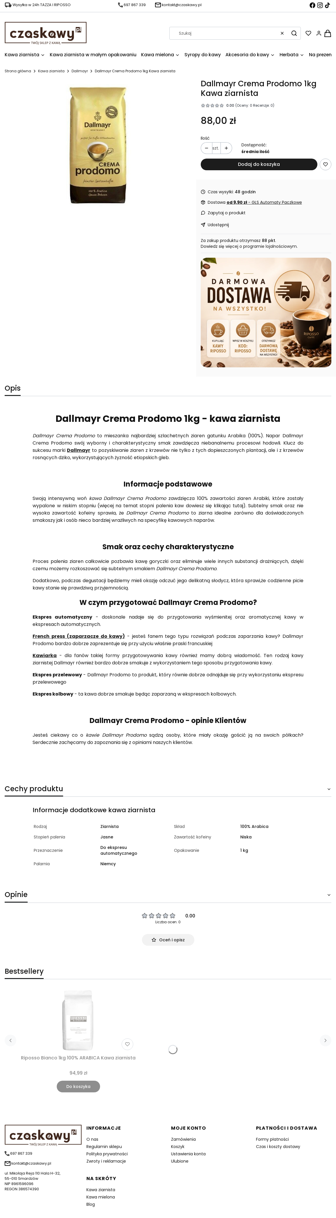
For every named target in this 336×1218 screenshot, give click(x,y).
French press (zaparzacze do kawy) (79, 636)
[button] (294, 33)
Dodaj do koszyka (259, 164)
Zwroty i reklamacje (106, 1161)
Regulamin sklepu (104, 1146)
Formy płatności (272, 1139)
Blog (90, 1204)
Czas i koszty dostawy (278, 1146)
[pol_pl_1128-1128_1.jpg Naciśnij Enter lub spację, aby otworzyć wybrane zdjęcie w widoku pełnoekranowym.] (98, 145)
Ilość (205, 138)
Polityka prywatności (107, 1154)
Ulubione (180, 1161)
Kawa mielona (100, 1197)
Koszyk (177, 1146)
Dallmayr (80, 71)
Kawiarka (45, 655)
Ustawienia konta (188, 1154)
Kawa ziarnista (51, 71)
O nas (92, 1139)
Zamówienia (183, 1139)
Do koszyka (78, 1086)
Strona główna (18, 71)
